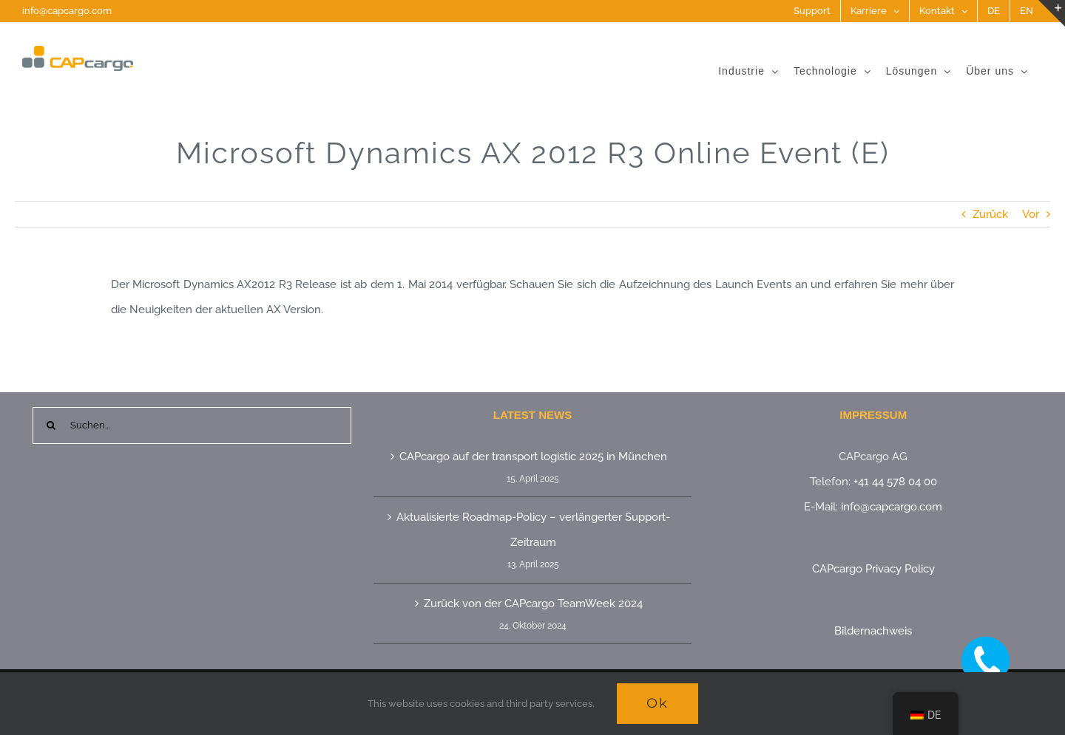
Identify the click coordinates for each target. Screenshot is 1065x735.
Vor (1030, 214)
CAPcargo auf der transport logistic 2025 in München (533, 456)
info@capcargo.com (67, 10)
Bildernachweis (873, 630)
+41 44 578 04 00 (895, 481)
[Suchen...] (192, 425)
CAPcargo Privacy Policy (873, 568)
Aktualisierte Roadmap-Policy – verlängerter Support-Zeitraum (533, 529)
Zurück (990, 214)
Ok (657, 703)
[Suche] (51, 425)
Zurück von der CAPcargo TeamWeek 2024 (533, 603)
